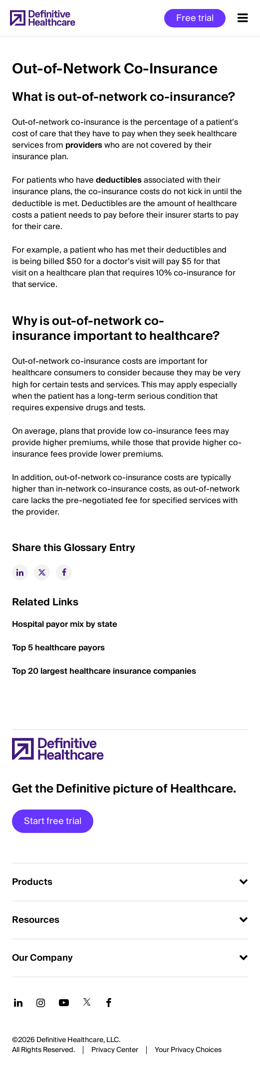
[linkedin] (20, 572)
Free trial (195, 18)
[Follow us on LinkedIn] (18, 1002)
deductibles (119, 180)
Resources (35, 920)
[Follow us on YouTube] (64, 1002)
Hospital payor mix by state (64, 624)
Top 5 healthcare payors (58, 648)
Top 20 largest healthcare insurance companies (104, 671)
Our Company (42, 958)
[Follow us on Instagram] (40, 1002)
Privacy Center (114, 1050)
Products (32, 882)
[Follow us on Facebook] (109, 1002)
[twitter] (42, 572)
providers (83, 145)
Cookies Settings (188, 1050)
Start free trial (52, 821)
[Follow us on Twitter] (87, 1002)
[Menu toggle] (243, 18)
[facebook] (64, 572)
